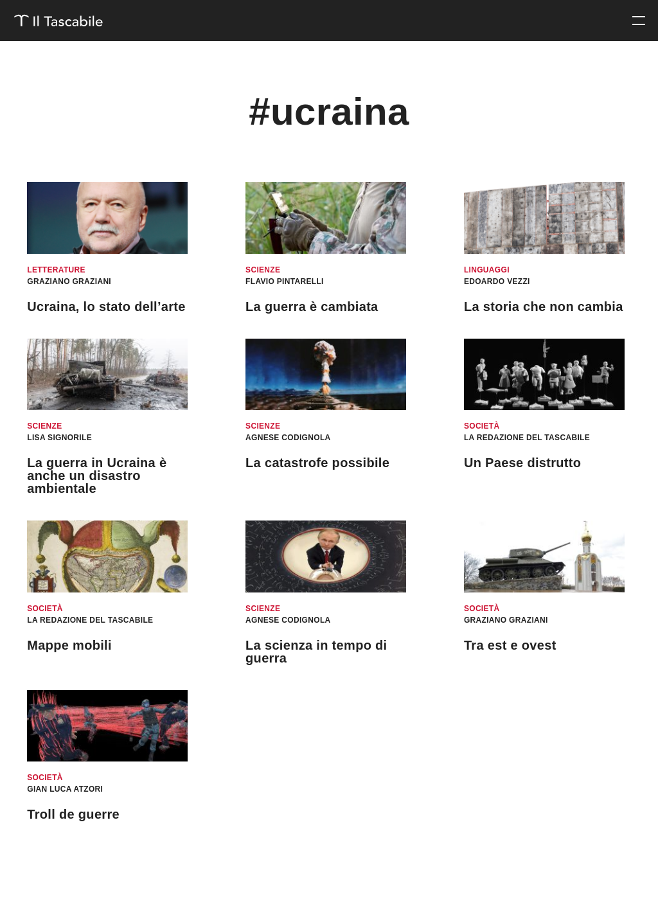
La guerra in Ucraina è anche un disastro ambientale (96, 475)
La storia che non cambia (543, 306)
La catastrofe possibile (317, 463)
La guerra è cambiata (311, 306)
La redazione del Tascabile (527, 437)
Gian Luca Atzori (65, 789)
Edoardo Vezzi (497, 281)
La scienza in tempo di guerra (316, 651)
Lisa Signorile (59, 437)
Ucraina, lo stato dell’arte (106, 306)
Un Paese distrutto (522, 463)
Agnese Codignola (287, 437)
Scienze (262, 269)
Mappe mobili (69, 645)
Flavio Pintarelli (284, 281)
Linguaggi (487, 269)
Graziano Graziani (69, 281)
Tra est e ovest (510, 645)
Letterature (56, 269)
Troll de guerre (73, 814)
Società (482, 426)
